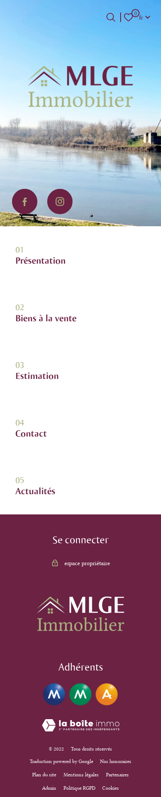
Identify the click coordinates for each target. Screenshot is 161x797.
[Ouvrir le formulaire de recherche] (110, 17)
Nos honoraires (115, 761)
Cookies (110, 788)
